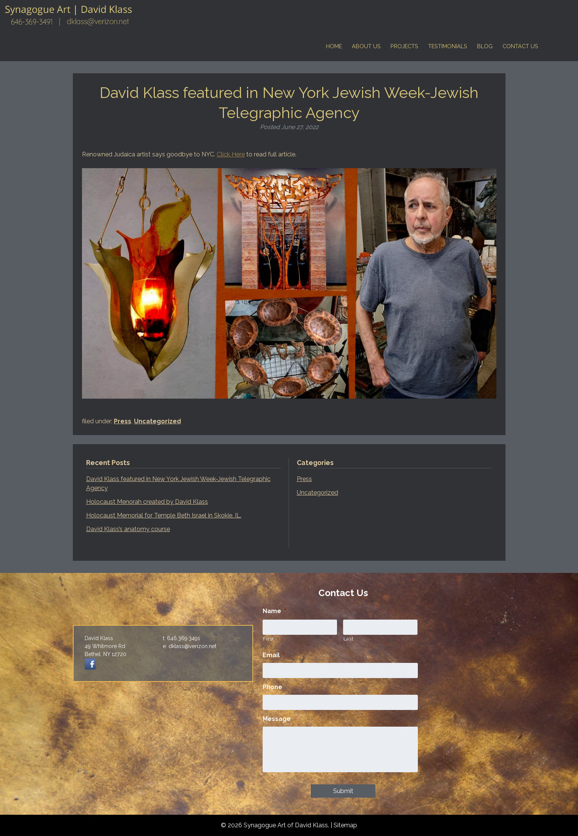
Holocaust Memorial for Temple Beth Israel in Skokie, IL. (163, 515)
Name (274, 611)
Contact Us (520, 46)
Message (277, 718)
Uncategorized (157, 421)
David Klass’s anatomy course (128, 529)
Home (334, 46)
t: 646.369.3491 (181, 638)
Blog (485, 46)
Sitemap (345, 825)
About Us (366, 46)
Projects (404, 46)
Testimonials (447, 46)
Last (348, 639)
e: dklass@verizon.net (189, 646)
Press (122, 421)
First (268, 639)
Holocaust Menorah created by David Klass (147, 501)
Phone (272, 687)
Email (274, 655)
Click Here (231, 154)
